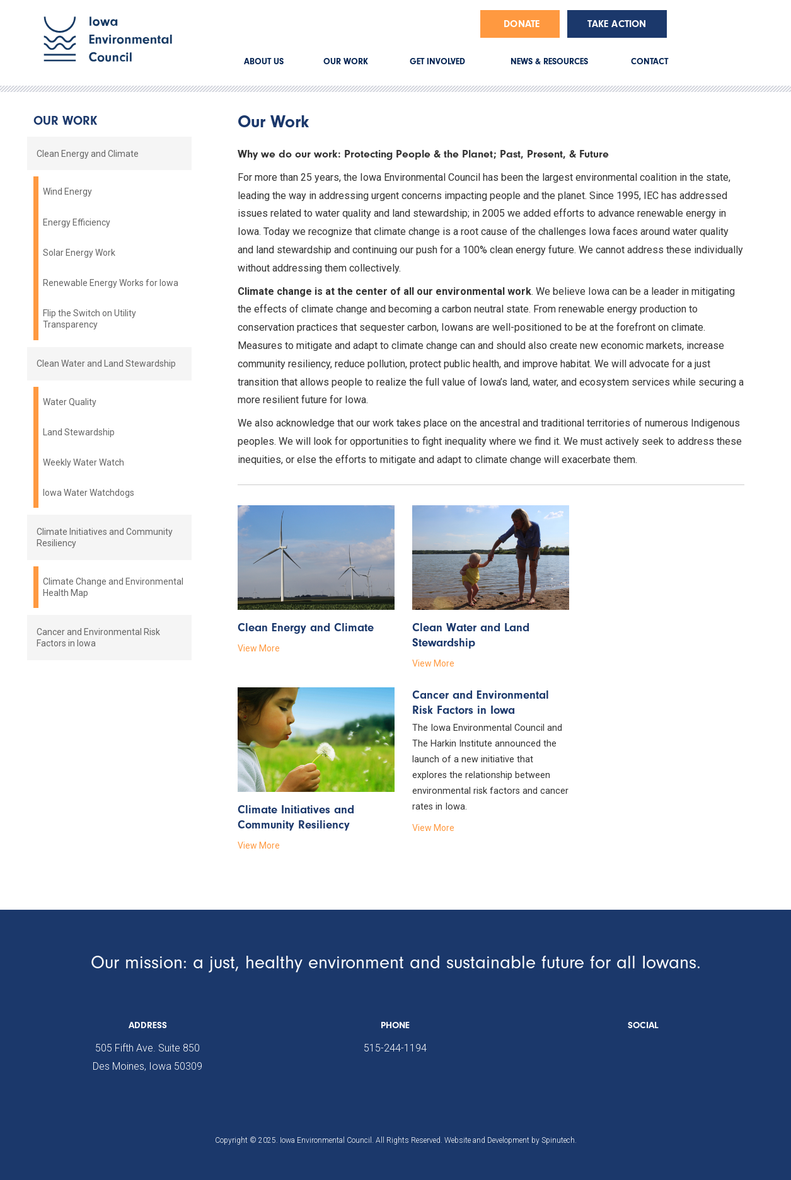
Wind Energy (67, 191)
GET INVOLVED (437, 61)
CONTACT (649, 61)
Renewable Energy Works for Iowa (110, 283)
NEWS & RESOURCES (549, 61)
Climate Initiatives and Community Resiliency (105, 537)
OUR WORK (345, 61)
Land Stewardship (79, 432)
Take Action (616, 24)
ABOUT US (264, 61)
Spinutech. (559, 1140)
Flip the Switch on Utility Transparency (89, 318)
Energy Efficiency (76, 222)
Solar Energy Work (79, 253)
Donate (522, 24)
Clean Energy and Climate (88, 154)
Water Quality (69, 402)
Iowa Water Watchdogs (88, 493)
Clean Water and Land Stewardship (106, 363)
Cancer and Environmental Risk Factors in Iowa (98, 637)
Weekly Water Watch (83, 462)
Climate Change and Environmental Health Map (113, 587)
